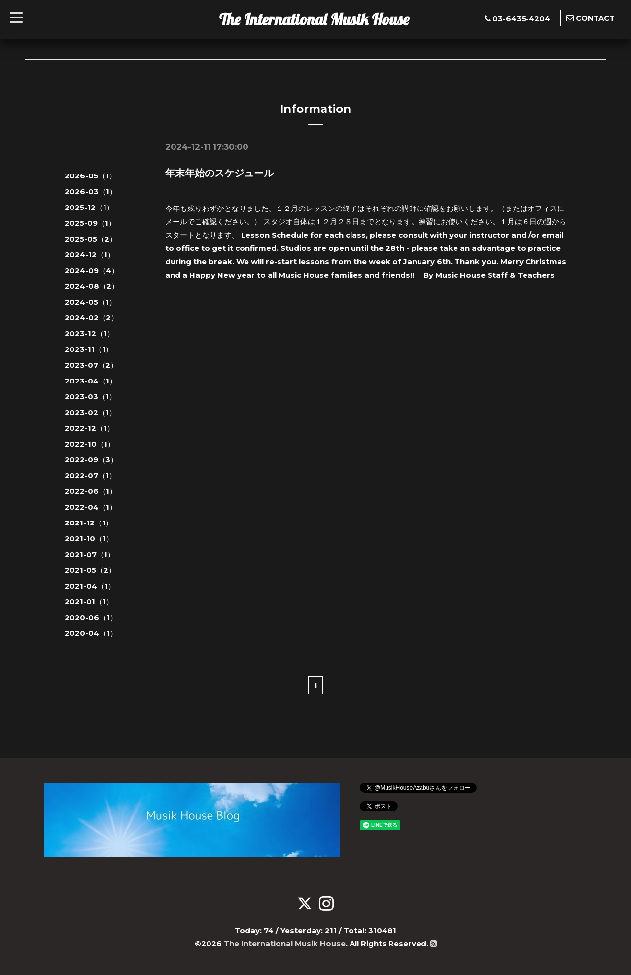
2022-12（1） (89, 428)
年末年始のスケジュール (219, 173)
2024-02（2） (91, 317)
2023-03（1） (90, 396)
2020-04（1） (91, 633)
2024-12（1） (90, 254)
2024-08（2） (92, 286)
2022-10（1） (90, 444)
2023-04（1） (91, 380)
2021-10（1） (89, 538)
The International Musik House (314, 19)
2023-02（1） (90, 412)
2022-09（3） (91, 459)
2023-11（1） (89, 349)
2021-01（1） (89, 601)
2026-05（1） (90, 175)
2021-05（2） (90, 570)
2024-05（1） (90, 302)
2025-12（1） (89, 207)
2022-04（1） (91, 507)
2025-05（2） (91, 239)
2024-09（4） (92, 270)
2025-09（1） (90, 223)
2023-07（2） (91, 365)
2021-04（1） (90, 586)
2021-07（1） (90, 554)
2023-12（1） (89, 333)
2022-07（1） (90, 475)
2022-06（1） (91, 491)
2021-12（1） (89, 522)
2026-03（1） (91, 191)
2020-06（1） (91, 617)
